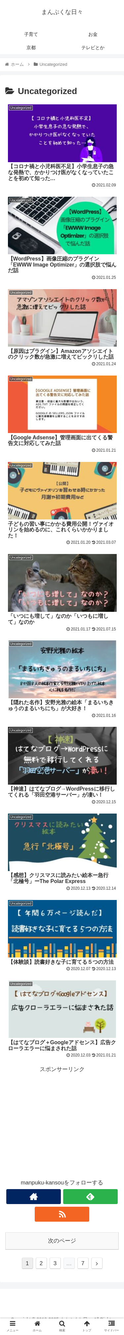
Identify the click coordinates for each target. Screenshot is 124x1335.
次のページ (62, 1241)
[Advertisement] (62, 1121)
